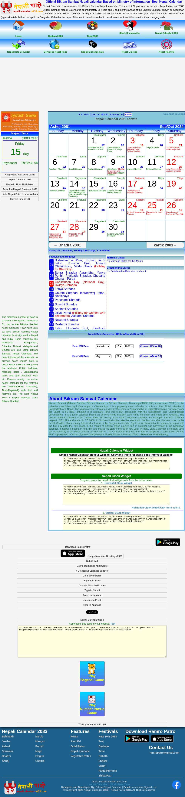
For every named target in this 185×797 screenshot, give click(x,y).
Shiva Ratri (105, 775)
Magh (38, 751)
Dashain (103, 746)
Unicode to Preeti (92, 600)
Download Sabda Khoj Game (92, 566)
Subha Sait (92, 561)
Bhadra (6, 756)
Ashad (6, 746)
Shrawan (7, 751)
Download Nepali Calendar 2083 (20, 189)
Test (112, 623)
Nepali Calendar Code (92, 620)
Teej (101, 741)
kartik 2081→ (165, 245)
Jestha (6, 741)
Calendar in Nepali (174, 114)
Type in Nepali (92, 590)
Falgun (39, 756)
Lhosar (102, 760)
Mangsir (40, 741)
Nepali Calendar (98, 784)
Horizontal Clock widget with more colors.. (156, 512)
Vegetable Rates (92, 580)
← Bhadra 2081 (67, 245)
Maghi (102, 765)
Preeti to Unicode (92, 595)
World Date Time (120, 784)
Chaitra (40, 760)
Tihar (101, 751)
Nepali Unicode (80, 751)
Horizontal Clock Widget (118, 483)
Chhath (102, 756)
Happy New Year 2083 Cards (20, 174)
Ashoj (5, 760)
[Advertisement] (92, 84)
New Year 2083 (107, 736)
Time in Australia (92, 605)
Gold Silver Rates (92, 575)
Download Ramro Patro (77, 547)
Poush (39, 746)
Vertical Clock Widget (117, 517)
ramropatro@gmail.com (164, 752)
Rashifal (76, 741)
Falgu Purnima (107, 770)
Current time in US (20, 199)
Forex (74, 736)
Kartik (39, 736)
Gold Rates (78, 746)
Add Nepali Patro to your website (20, 194)
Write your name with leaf (92, 724)
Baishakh (8, 736)
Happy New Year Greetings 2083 (105, 556)
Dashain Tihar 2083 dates (20, 184)
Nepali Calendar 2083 (19, 179)
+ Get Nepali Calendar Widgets (92, 571)
